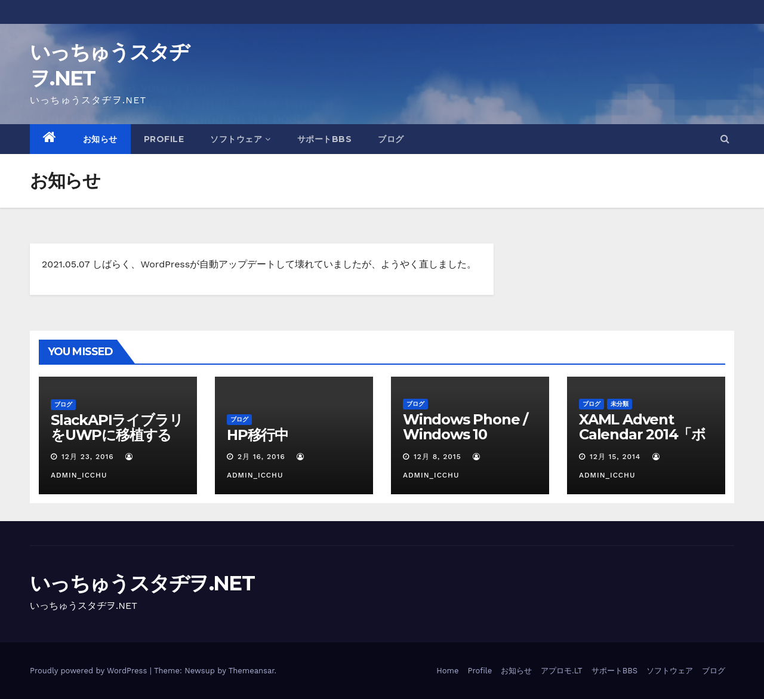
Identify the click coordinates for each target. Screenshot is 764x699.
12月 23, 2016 (87, 456)
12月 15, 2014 (615, 456)
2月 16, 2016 (261, 456)
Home (447, 670)
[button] (724, 138)
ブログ (391, 139)
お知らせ (100, 139)
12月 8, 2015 (437, 456)
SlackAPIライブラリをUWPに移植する (117, 427)
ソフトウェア (240, 139)
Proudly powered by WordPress (90, 670)
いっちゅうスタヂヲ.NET (142, 583)
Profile (164, 139)
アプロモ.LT (561, 670)
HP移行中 (257, 435)
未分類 (620, 404)
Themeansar (252, 670)
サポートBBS (324, 139)
